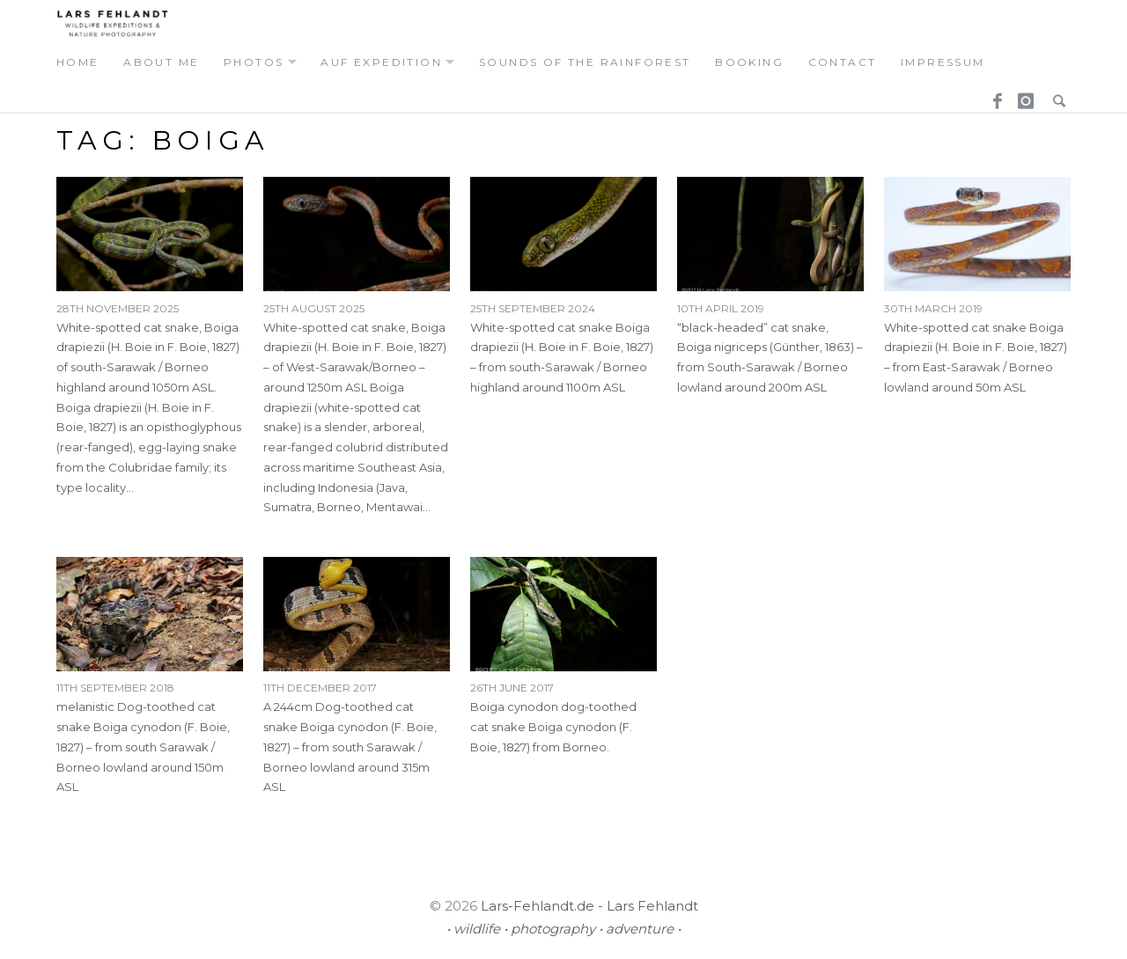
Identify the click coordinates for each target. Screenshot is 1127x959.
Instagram (1023, 96)
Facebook (991, 96)
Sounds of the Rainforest (585, 62)
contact (842, 62)
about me (161, 62)
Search (1055, 96)
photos (254, 62)
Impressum (943, 62)
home (77, 62)
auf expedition (381, 62)
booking (749, 62)
